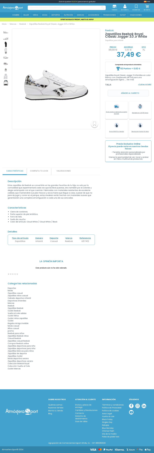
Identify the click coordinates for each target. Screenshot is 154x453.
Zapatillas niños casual (18, 295)
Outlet (11, 320)
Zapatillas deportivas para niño (21, 346)
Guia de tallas (81, 421)
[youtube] (131, 412)
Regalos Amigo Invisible (18, 323)
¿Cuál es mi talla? (144, 84)
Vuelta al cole (108, 416)
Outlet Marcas (14, 368)
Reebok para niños (16, 333)
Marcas (11, 303)
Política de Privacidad (111, 408)
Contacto (79, 413)
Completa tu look (39, 171)
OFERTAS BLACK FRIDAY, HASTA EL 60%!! (77, 19)
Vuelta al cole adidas (17, 313)
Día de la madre (109, 434)
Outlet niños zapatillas (18, 318)
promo (11, 331)
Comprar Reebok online (18, 343)
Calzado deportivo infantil (19, 298)
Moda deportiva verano (18, 358)
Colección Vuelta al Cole (19, 366)
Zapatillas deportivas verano (20, 361)
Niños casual (13, 328)
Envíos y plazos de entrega (83, 406)
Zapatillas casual (15, 293)
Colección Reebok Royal (18, 363)
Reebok (109, 30)
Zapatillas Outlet (15, 356)
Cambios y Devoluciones (86, 410)
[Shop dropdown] (147, 1)
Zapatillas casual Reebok (19, 341)
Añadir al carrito (128, 93)
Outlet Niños (13, 315)
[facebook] (131, 406)
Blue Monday (108, 428)
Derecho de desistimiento (81, 417)
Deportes (12, 288)
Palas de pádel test (110, 437)
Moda (10, 290)
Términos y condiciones (113, 405)
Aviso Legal (107, 413)
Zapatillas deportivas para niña (21, 348)
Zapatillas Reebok (15, 308)
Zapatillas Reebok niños (18, 336)
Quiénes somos (55, 405)
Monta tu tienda (55, 410)
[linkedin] (144, 406)
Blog (50, 413)
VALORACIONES (64, 171)
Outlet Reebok (14, 310)
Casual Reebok (14, 338)
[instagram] (137, 406)
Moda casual (13, 326)
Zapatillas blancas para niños (21, 351)
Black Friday (107, 419)
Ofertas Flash (108, 431)
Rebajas (105, 425)
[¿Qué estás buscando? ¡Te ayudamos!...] (102, 7)
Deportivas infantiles (17, 300)
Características (14, 171)
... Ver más (129, 79)
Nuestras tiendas (55, 408)
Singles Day (107, 422)
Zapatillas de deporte (17, 353)
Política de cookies (110, 410)
